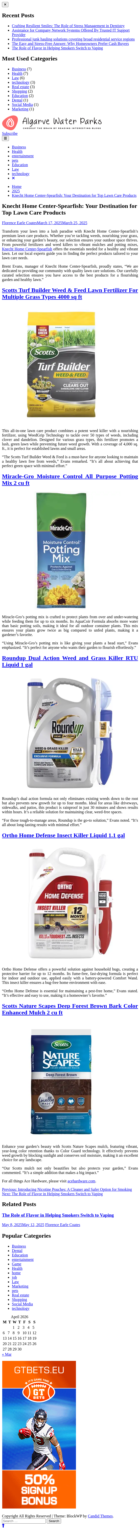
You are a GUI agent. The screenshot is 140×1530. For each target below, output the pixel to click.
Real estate (20, 87)
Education (20, 96)
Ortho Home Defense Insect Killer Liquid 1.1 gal (63, 835)
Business (19, 69)
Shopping (19, 91)
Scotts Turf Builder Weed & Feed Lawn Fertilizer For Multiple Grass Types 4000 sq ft (70, 293)
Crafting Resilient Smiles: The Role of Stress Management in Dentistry (68, 26)
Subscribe (10, 133)
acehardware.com (81, 1181)
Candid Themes (100, 1516)
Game (16, 1264)
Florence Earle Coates (19, 223)
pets (15, 160)
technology (20, 82)
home (16, 1273)
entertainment (23, 156)
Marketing (20, 109)
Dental (17, 100)
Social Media (22, 104)
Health (17, 73)
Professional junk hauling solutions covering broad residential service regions (73, 39)
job (14, 1277)
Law (15, 78)
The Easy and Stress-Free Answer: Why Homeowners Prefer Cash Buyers (70, 43)
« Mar (7, 1354)
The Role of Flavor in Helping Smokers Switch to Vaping (57, 48)
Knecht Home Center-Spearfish (27, 249)
